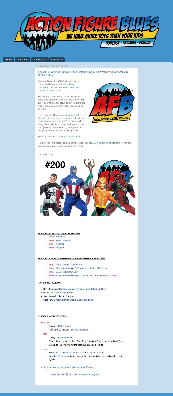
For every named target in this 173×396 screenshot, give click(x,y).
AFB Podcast (39, 59)
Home (9, 59)
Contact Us (56, 59)
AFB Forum (22, 59)
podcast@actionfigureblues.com (104, 143)
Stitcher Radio (72, 136)
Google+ (4, 1)
